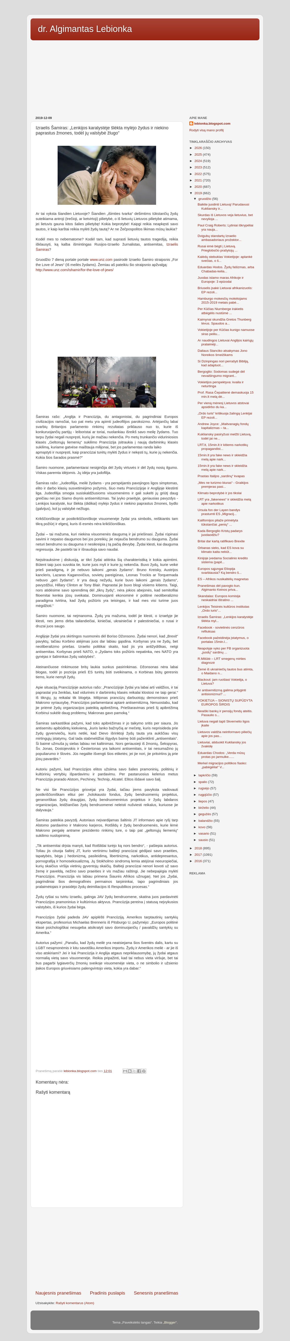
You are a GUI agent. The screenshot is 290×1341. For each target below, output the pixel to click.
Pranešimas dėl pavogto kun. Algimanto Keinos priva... (219, 587)
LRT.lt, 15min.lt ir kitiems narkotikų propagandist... (223, 447)
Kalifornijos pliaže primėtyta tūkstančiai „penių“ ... (218, 522)
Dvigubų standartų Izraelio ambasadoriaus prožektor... (220, 238)
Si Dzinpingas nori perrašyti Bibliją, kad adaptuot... (223, 363)
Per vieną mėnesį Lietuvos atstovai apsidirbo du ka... (223, 405)
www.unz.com (101, 260)
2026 (198, 148)
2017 (198, 854)
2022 (198, 174)
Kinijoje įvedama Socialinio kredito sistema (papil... (223, 560)
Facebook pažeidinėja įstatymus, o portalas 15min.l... (223, 640)
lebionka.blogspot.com (212, 123)
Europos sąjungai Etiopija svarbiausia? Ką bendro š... (220, 571)
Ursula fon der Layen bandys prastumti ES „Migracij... (219, 512)
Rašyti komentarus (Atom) (75, 1303)
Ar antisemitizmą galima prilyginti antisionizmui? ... (222, 692)
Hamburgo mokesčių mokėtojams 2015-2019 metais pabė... (222, 300)
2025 (198, 154)
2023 (198, 167)
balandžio (206, 821)
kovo (202, 827)
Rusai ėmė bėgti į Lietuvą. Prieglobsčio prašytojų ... (218, 248)
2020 (198, 187)
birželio (204, 808)
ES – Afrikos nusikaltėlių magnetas (223, 579)
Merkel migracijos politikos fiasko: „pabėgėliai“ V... (222, 765)
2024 (198, 161)
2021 (198, 180)
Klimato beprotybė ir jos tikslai (220, 493)
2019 (198, 193)
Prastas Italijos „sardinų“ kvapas (221, 476)
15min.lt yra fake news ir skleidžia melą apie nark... (222, 457)
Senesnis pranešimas (156, 1293)
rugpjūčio (205, 794)
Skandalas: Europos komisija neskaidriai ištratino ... (219, 598)
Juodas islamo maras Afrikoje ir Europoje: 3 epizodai (221, 279)
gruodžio (205, 199)
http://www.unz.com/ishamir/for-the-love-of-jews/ (74, 270)
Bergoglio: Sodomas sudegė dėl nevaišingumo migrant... (221, 373)
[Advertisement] (145, 76)
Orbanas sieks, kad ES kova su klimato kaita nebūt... (221, 550)
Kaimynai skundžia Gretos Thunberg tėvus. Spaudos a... (224, 321)
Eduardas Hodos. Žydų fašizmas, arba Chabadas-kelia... (226, 269)
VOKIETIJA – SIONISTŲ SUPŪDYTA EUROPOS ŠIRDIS (225, 702)
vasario (204, 833)
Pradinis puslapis (107, 1293)
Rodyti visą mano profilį (206, 130)
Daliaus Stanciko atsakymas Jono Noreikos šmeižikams (222, 352)
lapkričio (204, 775)
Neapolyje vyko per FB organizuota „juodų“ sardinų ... (223, 650)
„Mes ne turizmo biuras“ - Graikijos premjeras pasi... (223, 484)
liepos (203, 801)
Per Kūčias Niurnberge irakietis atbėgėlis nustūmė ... (220, 311)
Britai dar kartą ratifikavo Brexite (221, 541)
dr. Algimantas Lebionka (85, 29)
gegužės (205, 814)
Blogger (170, 1322)
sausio (203, 840)
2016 (198, 861)
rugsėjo (204, 788)
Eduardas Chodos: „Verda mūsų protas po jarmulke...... (221, 755)
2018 (198, 848)
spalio (203, 782)
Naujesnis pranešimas (58, 1293)
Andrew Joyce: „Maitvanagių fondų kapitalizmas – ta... (223, 426)
